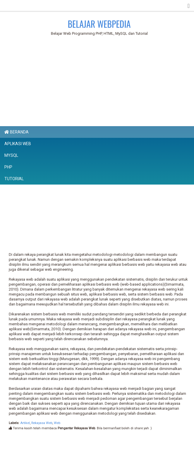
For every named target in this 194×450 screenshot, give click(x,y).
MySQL (11, 155)
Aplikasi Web (17, 143)
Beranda (16, 132)
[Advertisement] (100, 82)
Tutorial (14, 178)
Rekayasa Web (41, 423)
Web (57, 423)
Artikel (25, 423)
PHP (8, 167)
